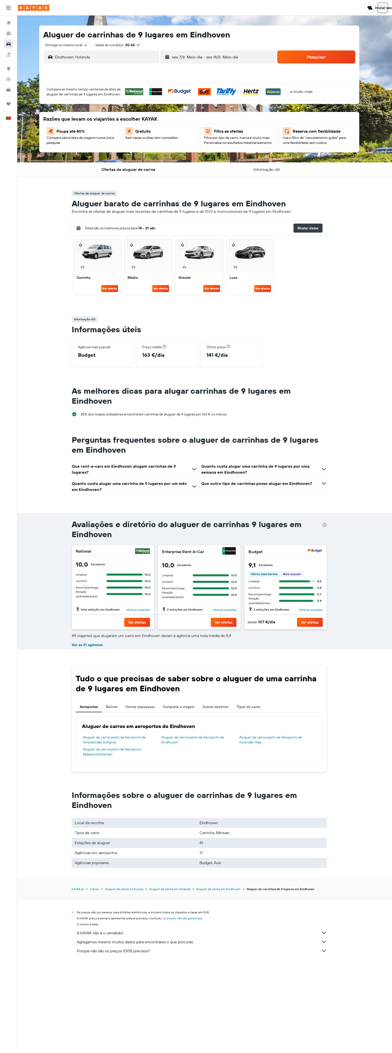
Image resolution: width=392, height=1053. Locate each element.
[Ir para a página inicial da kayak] (33, 8)
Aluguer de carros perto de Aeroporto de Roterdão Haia (276, 828)
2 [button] (188, 103)
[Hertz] (320, 639)
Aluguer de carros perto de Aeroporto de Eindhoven (197, 828)
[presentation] (330, 525)
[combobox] (70, 44)
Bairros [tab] (117, 795)
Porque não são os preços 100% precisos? (207, 1039)
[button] (8, 7)
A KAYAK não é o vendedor (207, 1021)
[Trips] (8, 104)
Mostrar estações (144, 610)
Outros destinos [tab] (221, 795)
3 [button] (116, 115)
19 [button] (140, 139)
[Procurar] (8, 33)
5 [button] (140, 115)
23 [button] (188, 139)
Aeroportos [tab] (94, 795)
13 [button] (152, 127)
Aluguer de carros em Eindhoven (224, 977)
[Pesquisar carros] (8, 44)
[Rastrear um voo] (8, 79)
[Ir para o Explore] (8, 69)
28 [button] (164, 151)
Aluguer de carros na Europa (129, 977)
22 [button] (176, 139)
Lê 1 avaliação (188, 655)
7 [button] (164, 115)
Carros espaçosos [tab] (145, 795)
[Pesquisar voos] (8, 23)
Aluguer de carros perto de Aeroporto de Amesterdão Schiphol (119, 828)
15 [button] (176, 127)
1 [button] (175, 103)
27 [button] (152, 151)
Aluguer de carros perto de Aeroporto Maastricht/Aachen (117, 840)
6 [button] (152, 115)
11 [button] (127, 127)
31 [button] (116, 163)
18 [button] (128, 139)
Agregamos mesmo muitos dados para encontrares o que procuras (207, 1030)
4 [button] (128, 115)
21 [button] (164, 139)
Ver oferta (115, 288)
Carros (100, 977)
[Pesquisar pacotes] (8, 54)
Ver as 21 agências (92, 733)
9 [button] (188, 115)
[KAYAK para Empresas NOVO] (8, 90)
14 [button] (164, 127)
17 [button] (116, 139)
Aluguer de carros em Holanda (175, 977)
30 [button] (187, 151)
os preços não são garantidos (188, 1006)
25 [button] (128, 151)
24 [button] (116, 151)
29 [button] (176, 151)
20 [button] (151, 139)
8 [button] (176, 115)
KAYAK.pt (83, 977)
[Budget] (320, 551)
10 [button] (116, 127)
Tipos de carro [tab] (254, 795)
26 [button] (140, 151)
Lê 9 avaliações (103, 655)
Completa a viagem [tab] (184, 795)
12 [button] (140, 127)
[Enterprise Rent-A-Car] (234, 551)
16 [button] (188, 127)
